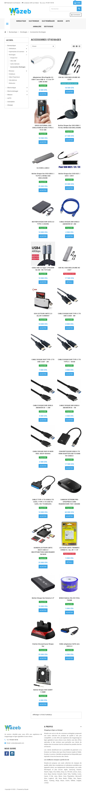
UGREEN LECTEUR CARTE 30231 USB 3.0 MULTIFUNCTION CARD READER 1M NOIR (43, 551)
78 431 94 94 (47, 3)
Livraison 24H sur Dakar (30, 3)
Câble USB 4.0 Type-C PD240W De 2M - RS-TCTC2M (43, 269)
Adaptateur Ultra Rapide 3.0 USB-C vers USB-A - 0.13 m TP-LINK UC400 (43, 79)
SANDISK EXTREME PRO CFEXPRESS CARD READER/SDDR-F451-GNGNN (69, 502)
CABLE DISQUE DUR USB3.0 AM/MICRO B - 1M (69, 407)
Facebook (7, 754)
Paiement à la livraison (12, 3)
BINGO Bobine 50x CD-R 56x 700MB (69, 599)
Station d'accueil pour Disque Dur (43, 645)
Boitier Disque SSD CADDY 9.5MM (43, 691)
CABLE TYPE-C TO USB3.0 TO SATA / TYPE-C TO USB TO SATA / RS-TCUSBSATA (43, 502)
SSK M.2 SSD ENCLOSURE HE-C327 (69, 269)
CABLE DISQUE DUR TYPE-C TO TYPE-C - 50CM (69, 361)
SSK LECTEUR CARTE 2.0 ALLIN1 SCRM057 (43, 315)
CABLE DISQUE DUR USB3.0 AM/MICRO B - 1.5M (43, 407)
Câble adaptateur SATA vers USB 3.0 (69, 645)
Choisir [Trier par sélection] (34, 46)
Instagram (12, 754)
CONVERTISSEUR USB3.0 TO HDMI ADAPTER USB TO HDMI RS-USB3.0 (69, 454)
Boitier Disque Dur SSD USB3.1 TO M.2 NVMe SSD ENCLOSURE (69, 127)
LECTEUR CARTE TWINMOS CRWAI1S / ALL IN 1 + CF (69, 549)
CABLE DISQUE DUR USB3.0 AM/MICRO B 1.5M (69, 223)
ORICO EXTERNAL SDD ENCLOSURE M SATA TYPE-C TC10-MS (42, 128)
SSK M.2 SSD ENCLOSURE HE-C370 (69, 78)
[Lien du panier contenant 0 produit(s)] (77, 3)
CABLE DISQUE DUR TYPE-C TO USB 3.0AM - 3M (69, 315)
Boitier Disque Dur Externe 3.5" (43, 598)
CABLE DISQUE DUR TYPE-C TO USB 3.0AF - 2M (43, 361)
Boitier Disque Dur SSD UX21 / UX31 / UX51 (69, 175)
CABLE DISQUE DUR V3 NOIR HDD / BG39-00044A (43, 453)
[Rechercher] (65, 8)
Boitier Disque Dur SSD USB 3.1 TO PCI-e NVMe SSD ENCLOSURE (43, 176)
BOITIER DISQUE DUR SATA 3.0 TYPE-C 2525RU (43, 223)
